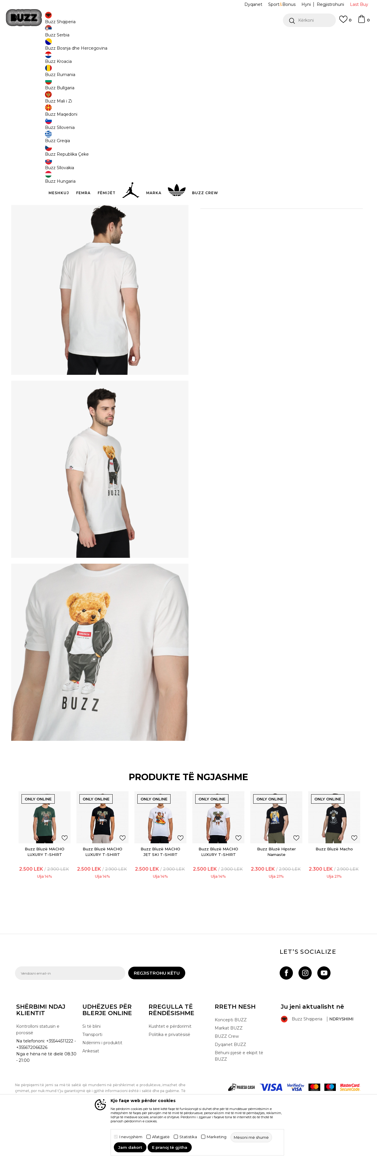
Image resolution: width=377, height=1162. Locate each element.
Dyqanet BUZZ (230, 1081)
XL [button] (297, 97)
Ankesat (90, 1087)
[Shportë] (363, 21)
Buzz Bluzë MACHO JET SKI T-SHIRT (161, 884)
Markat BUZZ (229, 1064)
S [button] (275, 97)
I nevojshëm (130, 1137)
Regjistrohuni (330, 4)
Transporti (92, 1071)
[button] (309, 20)
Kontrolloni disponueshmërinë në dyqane (276, 215)
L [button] (231, 97)
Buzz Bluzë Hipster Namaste (273, 884)
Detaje (223, 184)
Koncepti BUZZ (231, 1056)
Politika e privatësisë (169, 1071)
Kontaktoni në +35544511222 (154, 38)
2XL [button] (209, 97)
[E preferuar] (345, 22)
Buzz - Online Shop (32, 47)
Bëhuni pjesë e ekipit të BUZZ (239, 1093)
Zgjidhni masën (216, 87)
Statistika (188, 1137)
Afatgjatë (161, 1137)
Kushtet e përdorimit (170, 1063)
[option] (188, 38)
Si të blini (91, 1063)
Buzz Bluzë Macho (330, 881)
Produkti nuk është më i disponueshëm (250, 125)
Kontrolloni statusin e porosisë (37, 1066)
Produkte (61, 47)
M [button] (253, 97)
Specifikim (276, 196)
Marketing (216, 1137)
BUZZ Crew (227, 1073)
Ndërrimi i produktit (102, 1079)
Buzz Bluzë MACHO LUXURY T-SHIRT (48, 884)
